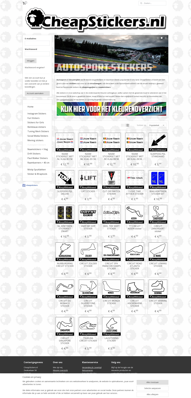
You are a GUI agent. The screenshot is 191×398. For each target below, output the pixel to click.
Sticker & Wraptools (37, 173)
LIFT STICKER (88, 191)
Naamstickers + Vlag (37, 149)
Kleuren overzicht (60, 370)
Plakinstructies (59, 373)
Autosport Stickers (36, 144)
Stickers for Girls (35, 122)
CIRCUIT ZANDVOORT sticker (158, 229)
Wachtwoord (31, 49)
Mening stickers (35, 140)
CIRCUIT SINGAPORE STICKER (65, 341)
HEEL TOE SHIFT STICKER (111, 227)
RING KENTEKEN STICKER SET (157, 192)
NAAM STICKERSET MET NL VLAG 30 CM (64, 156)
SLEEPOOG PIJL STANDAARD (158, 155)
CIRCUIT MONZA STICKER (111, 302)
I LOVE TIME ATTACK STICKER (134, 192)
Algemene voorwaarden (92, 376)
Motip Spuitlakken (36, 169)
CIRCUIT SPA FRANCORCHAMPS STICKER (111, 266)
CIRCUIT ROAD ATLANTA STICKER (134, 266)
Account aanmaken (35, 93)
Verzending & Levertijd (91, 367)
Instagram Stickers (36, 113)
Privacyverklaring (89, 379)
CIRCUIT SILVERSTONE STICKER (88, 303)
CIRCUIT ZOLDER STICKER (88, 264)
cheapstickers (30, 185)
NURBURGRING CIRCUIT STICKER (64, 264)
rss (92, 393)
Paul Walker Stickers (37, 158)
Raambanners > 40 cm (38, 162)
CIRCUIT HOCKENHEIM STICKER (135, 303)
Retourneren (87, 370)
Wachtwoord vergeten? (35, 67)
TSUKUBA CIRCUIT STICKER (88, 339)
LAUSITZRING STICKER (111, 339)
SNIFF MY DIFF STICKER (88, 227)
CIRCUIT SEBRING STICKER (158, 302)
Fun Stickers (33, 118)
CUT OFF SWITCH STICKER (111, 192)
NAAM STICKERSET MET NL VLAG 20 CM (88, 156)
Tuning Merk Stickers (38, 131)
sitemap (86, 393)
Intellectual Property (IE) (92, 382)
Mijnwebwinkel (125, 393)
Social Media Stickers (37, 135)
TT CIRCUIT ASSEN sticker (135, 227)
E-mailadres (30, 38)
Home (30, 106)
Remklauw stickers (36, 127)
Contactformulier (60, 379)
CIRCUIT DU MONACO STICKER (65, 303)
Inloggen (30, 60)
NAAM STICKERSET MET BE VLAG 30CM (111, 156)
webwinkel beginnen (102, 393)
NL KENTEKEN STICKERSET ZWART (64, 229)
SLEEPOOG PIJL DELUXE (64, 192)
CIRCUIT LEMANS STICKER (158, 264)
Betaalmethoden (89, 373)
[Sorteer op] (156, 125)
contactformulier (66, 99)
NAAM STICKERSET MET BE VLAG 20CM (134, 156)
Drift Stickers (33, 153)
